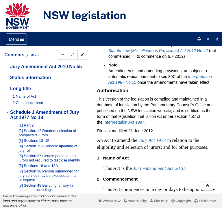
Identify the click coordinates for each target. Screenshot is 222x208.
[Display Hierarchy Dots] (62, 55)
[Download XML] (178, 61)
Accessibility (135, 201)
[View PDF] (157, 61)
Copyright (181, 201)
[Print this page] (199, 39)
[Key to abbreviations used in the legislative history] (146, 61)
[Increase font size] (217, 39)
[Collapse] (82, 55)
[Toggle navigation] (16, 39)
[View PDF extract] (167, 61)
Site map (159, 201)
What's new (110, 201)
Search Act (114, 52)
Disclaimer (205, 201)
